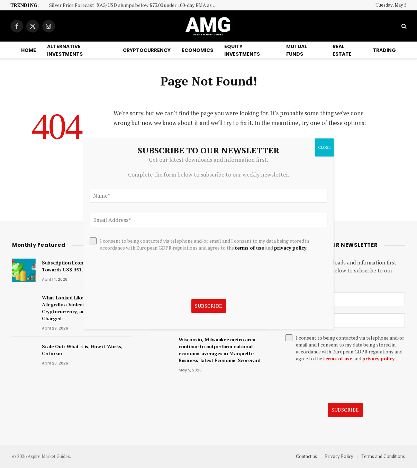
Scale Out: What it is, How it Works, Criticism (82, 350)
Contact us (306, 456)
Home (28, 50)
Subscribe (345, 409)
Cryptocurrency (147, 50)
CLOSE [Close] (324, 147)
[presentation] (338, 382)
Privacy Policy (339, 456)
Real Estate (342, 50)
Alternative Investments (65, 50)
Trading (384, 50)
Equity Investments (242, 50)
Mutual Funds (296, 50)
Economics (197, 50)
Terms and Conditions (383, 456)
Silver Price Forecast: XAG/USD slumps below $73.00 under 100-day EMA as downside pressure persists (135, 5)
